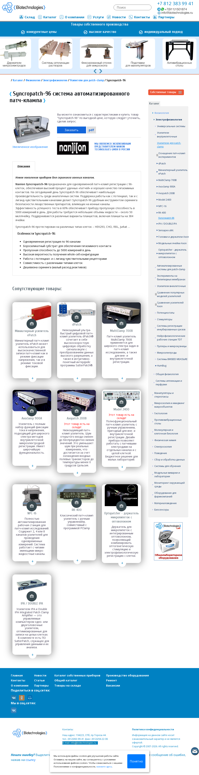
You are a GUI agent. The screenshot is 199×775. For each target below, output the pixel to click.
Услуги (95, 17)
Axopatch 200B (166, 193)
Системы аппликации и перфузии (169, 382)
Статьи (39, 680)
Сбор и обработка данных (169, 459)
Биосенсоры (161, 509)
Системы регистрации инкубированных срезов (171, 327)
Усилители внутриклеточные (167, 134)
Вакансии (113, 685)
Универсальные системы (171, 126)
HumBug (161, 365)
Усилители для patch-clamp (87, 80)
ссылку (30, 760)
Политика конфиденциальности (153, 729)
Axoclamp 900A (166, 186)
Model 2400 (164, 199)
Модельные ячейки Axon (172, 243)
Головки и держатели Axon (173, 236)
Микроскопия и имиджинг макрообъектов (169, 404)
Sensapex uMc (166, 230)
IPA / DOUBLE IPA (167, 223)
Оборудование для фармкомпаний (165, 494)
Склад (27, 17)
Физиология (33, 80)
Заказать (71, 130)
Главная (17, 675)
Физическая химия (165, 440)
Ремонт (111, 680)
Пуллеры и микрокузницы (172, 346)
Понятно (136, 761)
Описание (23, 166)
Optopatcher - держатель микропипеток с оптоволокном (172, 253)
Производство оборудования (127, 675)
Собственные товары (166, 92)
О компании (71, 17)
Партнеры (163, 17)
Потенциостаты (165, 312)
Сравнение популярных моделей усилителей (170, 294)
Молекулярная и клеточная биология (166, 431)
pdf (91, 130)
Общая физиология (167, 374)
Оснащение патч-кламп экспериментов (171, 155)
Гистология (160, 413)
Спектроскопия (163, 446)
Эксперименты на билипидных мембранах (171, 277)
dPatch (162, 163)
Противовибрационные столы (168, 421)
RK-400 (162, 212)
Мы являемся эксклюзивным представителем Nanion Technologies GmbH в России (112, 146)
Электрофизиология (55, 80)
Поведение (160, 453)
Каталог (47, 17)
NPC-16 (162, 206)
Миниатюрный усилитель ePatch (173, 171)
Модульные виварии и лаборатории (167, 474)
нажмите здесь (104, 766)
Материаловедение (165, 503)
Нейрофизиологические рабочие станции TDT (171, 337)
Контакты (139, 17)
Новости (116, 17)
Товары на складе (67, 685)
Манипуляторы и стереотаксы (164, 394)
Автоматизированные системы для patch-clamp (171, 267)
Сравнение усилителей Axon (170, 304)
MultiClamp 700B (167, 180)
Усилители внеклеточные (171, 286)
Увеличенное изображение (30, 147)
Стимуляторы (164, 319)
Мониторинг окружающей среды (169, 484)
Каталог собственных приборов (77, 675)
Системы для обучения (167, 466)
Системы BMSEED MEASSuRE (172, 359)
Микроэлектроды (167, 352)
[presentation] (95, 71)
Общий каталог (65, 680)
